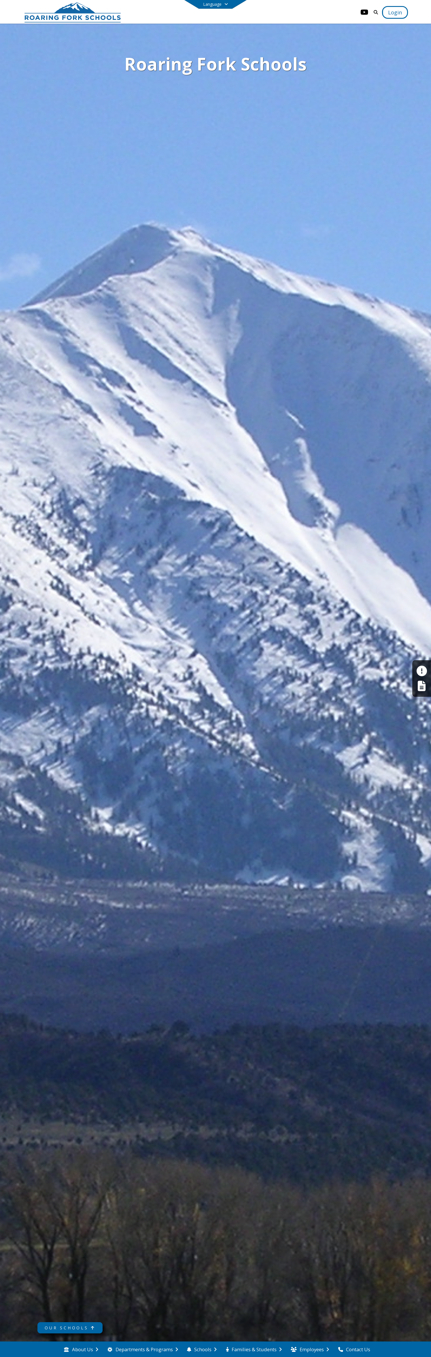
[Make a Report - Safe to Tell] (421, 671)
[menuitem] (81, 1349)
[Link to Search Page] (374, 12)
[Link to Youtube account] (364, 13)
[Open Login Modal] (395, 12)
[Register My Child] (421, 686)
